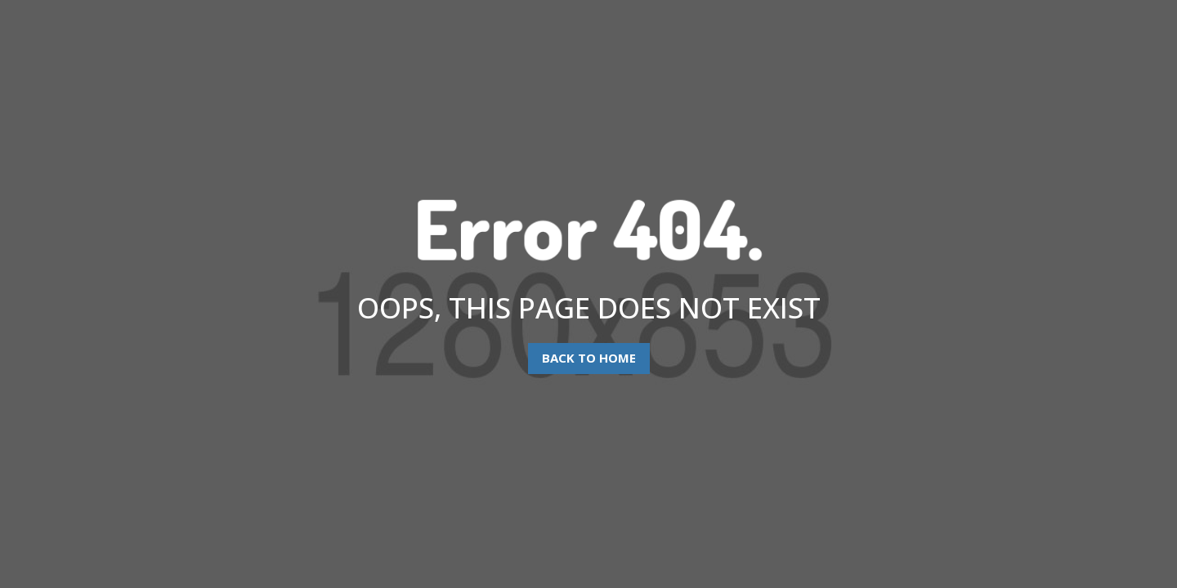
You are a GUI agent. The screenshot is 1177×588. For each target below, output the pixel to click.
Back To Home (589, 358)
